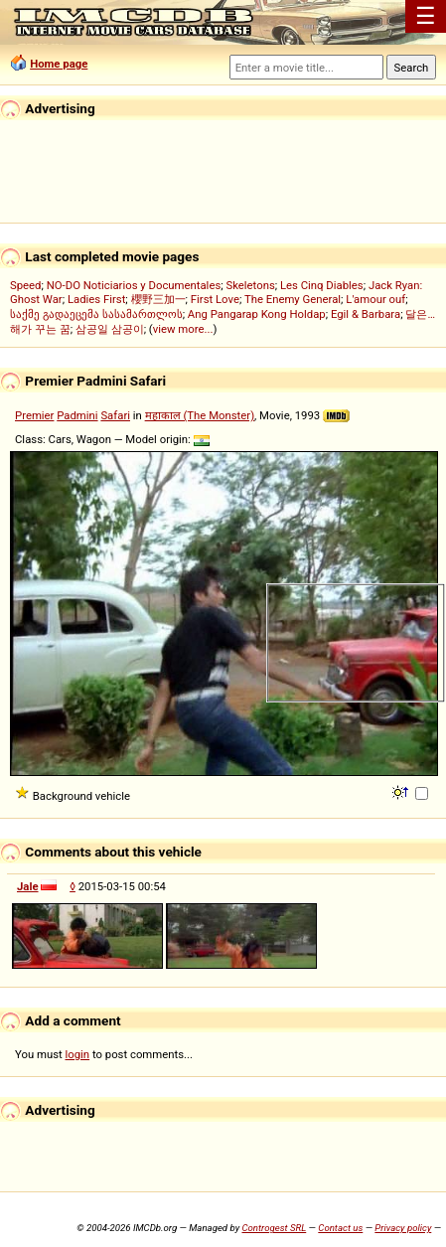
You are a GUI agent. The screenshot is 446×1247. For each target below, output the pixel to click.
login (78, 1054)
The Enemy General (292, 299)
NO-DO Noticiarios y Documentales (134, 285)
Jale (28, 886)
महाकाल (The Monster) (199, 415)
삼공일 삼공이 (109, 329)
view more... (183, 329)
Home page (58, 64)
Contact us (340, 1227)
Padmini (77, 415)
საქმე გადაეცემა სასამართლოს (96, 314)
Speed (26, 285)
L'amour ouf (375, 299)
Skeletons (249, 285)
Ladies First (96, 299)
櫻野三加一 (158, 299)
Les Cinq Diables (322, 285)
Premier (34, 415)
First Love (215, 299)
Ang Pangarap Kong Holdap (257, 314)
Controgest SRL (273, 1227)
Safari (115, 415)
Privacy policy (402, 1227)
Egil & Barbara (365, 314)
